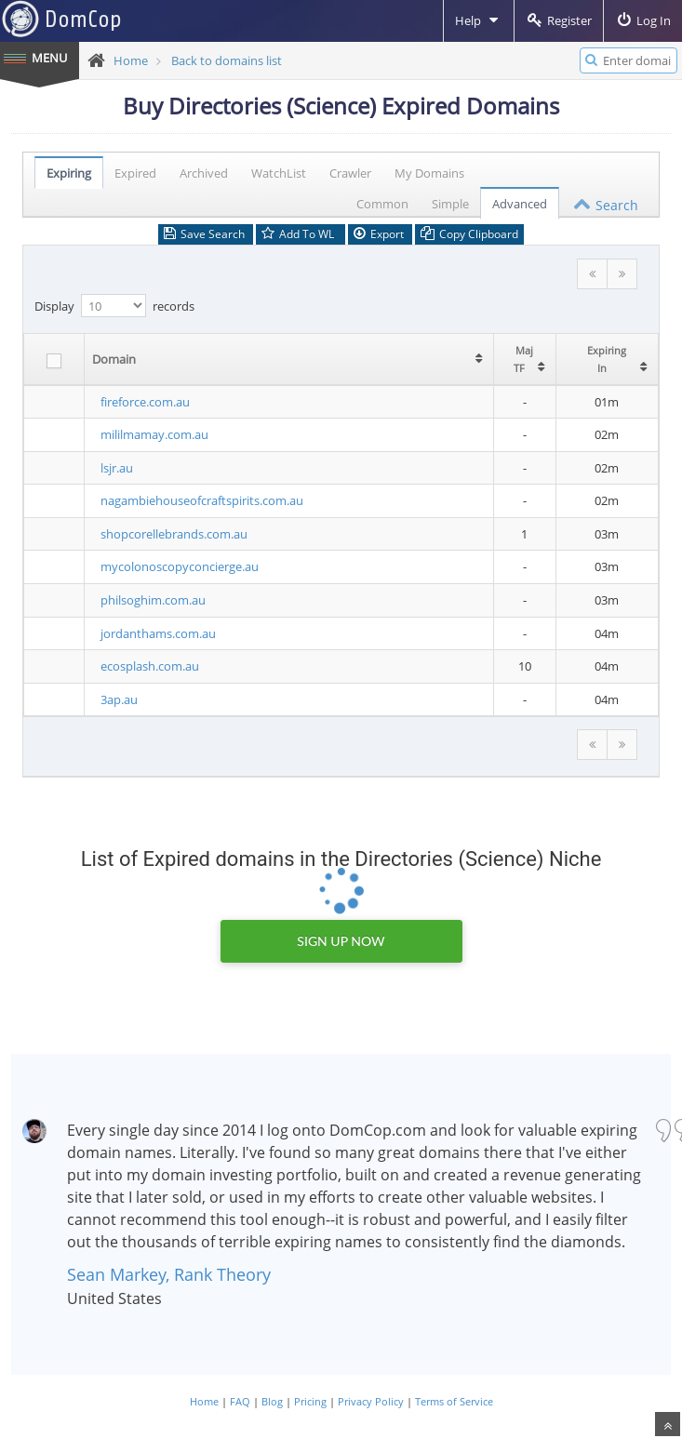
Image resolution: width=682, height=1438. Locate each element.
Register (559, 20)
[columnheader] (268, 359)
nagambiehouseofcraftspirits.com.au (195, 500)
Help (478, 20)
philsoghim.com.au (146, 600)
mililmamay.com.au (148, 434)
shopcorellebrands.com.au (167, 534)
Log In (643, 20)
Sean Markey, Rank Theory (169, 1274)
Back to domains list (226, 60)
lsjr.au (110, 467)
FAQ (240, 1401)
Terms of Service (454, 1401)
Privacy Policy (371, 1401)
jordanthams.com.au (151, 633)
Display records (114, 305)
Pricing (310, 1401)
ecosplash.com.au (143, 666)
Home (131, 60)
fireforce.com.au (138, 401)
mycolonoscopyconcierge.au (173, 566)
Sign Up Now (340, 941)
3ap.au (112, 699)
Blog (272, 1401)
